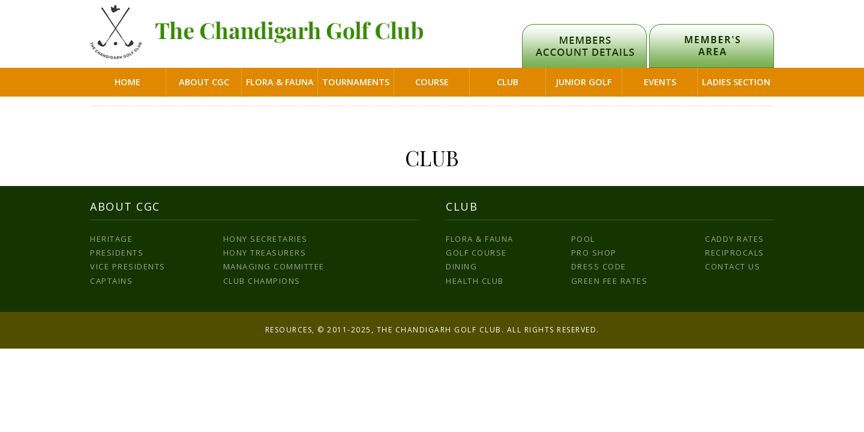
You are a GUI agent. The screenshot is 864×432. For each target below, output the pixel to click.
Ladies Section (736, 82)
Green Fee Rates (609, 280)
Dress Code (598, 266)
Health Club (475, 280)
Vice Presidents (128, 266)
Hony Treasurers (265, 252)
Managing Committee (274, 266)
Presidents (116, 252)
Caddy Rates (734, 238)
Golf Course (476, 252)
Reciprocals (734, 252)
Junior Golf (583, 82)
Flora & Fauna (280, 82)
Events (660, 82)
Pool (583, 238)
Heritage (111, 238)
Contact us (732, 266)
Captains (111, 280)
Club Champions (262, 280)
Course (432, 82)
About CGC (204, 82)
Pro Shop (594, 252)
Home (127, 82)
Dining (461, 266)
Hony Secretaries (265, 238)
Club (507, 82)
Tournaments (355, 82)
